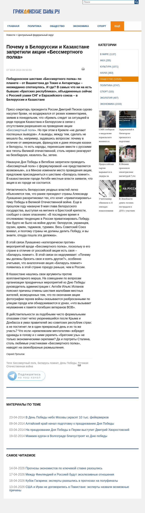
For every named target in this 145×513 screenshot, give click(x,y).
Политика (34, 26)
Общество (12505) (111, 79)
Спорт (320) (107, 91)
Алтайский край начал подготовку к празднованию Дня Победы (69, 423)
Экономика (81, 26)
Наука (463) (106, 73)
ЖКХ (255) (105, 60)
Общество (57, 26)
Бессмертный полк (21, 130)
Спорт (101, 26)
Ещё (117, 26)
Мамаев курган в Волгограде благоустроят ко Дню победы (66, 436)
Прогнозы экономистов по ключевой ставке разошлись (64, 468)
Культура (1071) (109, 66)
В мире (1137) (108, 54)
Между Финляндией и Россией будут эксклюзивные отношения (69, 474)
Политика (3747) (110, 85)
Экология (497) (109, 97)
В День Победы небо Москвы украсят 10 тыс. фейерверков (67, 417)
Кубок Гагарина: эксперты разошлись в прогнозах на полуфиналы (71, 480)
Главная (13, 26)
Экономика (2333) (111, 104)
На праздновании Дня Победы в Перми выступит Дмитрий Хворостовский (77, 429)
